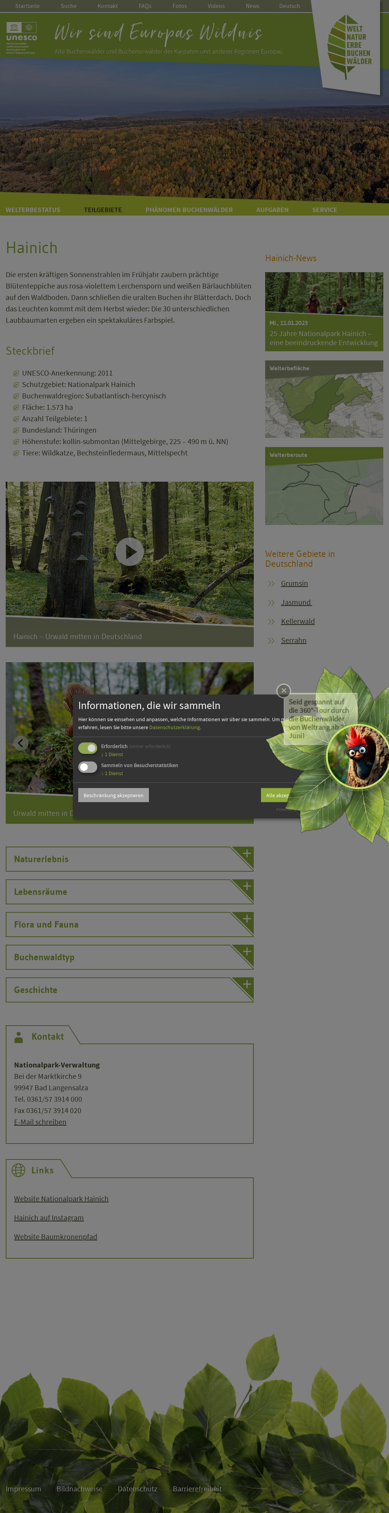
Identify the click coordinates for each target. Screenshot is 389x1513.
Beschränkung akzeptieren (114, 795)
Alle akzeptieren (284, 795)
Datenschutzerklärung (174, 727)
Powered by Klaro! (292, 809)
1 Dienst (112, 754)
